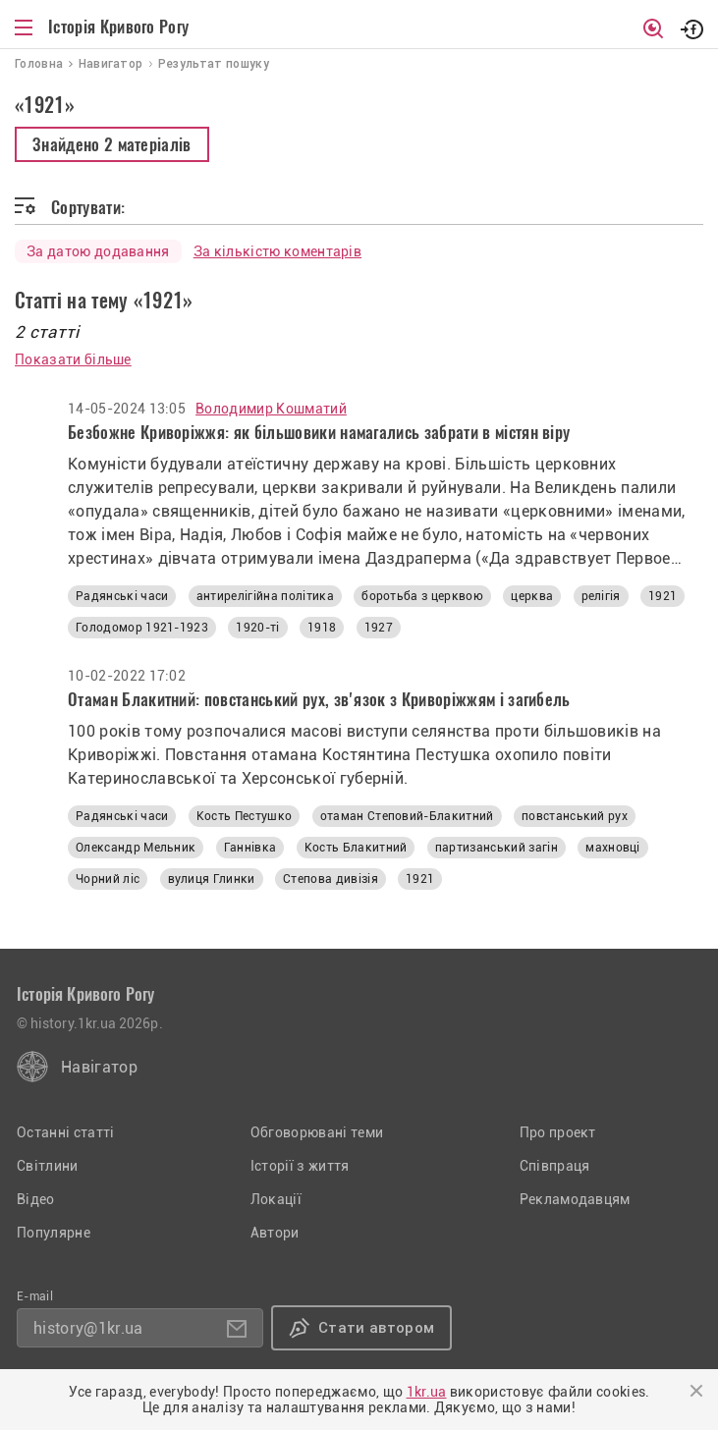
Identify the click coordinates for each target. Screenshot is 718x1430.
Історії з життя (300, 1166)
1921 (662, 596)
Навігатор (99, 1067)
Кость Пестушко (244, 816)
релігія (601, 596)
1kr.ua (427, 1392)
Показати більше (73, 359)
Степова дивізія (330, 879)
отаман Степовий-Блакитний (407, 816)
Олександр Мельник (135, 847)
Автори (275, 1232)
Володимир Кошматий (271, 408)
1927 (378, 627)
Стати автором (376, 1328)
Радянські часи (122, 596)
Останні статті (65, 1132)
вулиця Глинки (211, 879)
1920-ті (257, 627)
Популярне (53, 1232)
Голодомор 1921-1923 (142, 627)
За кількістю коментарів (277, 251)
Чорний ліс (107, 879)
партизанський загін (496, 847)
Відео (36, 1199)
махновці (612, 847)
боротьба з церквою (422, 596)
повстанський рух (575, 816)
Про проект (558, 1132)
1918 (321, 627)
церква (532, 596)
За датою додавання (98, 251)
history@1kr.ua (87, 1328)
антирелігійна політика (265, 596)
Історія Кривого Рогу (118, 26)
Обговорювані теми (316, 1132)
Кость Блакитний (356, 847)
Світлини (48, 1166)
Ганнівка (250, 847)
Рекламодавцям (575, 1199)
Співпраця (555, 1166)
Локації (276, 1199)
